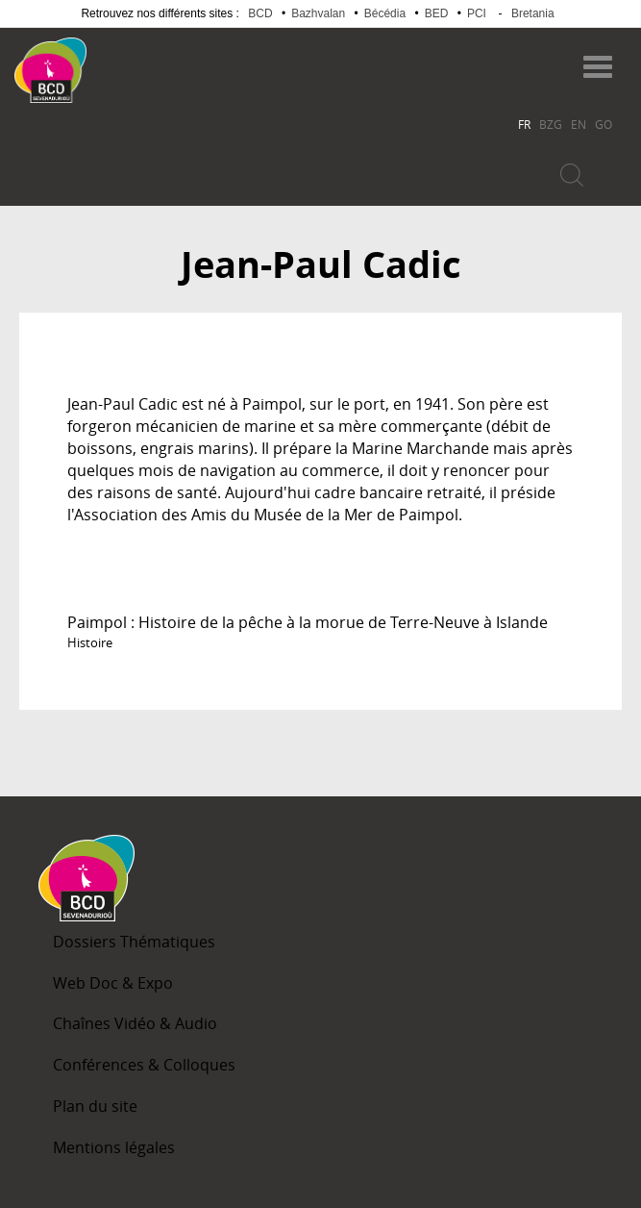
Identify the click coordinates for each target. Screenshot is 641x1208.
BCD (260, 13)
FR (524, 124)
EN (578, 124)
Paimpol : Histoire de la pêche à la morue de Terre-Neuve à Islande (307, 622)
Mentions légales (114, 1147)
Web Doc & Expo (113, 983)
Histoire (89, 642)
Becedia (162, 61)
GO (603, 124)
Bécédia (385, 13)
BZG (550, 124)
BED (437, 13)
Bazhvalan (318, 13)
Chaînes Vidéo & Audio (135, 1023)
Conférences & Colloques (144, 1064)
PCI (476, 13)
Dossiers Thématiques (134, 941)
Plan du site (95, 1106)
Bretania (533, 13)
